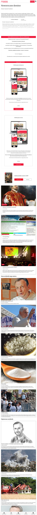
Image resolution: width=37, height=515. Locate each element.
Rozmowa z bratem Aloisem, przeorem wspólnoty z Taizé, (10, 303)
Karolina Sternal (3, 501)
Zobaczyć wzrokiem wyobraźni (9, 207)
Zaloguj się (20, 53)
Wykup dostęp (18, 164)
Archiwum (27, 179)
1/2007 (27, 175)
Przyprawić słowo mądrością (6, 356)
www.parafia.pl (6, 236)
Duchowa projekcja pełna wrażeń (10, 267)
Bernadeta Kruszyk (5, 238)
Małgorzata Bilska (4, 445)
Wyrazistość (3, 383)
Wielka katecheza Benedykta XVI (7, 327)
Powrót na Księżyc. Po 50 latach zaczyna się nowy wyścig (12, 443)
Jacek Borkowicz (3, 473)
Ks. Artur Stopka (5, 208)
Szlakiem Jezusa (4, 412)
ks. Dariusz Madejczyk (14, 19)
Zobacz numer (19, 179)
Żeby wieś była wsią (5, 500)
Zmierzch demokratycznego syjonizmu (8, 472)
